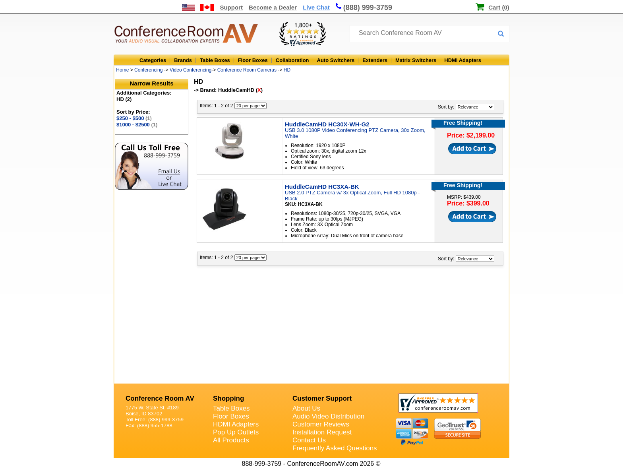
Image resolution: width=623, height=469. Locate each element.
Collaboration (292, 60)
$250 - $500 (134, 118)
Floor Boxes (253, 60)
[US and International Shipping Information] (198, 7)
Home (122, 70)
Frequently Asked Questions (334, 448)
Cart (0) (498, 7)
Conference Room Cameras (247, 70)
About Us (306, 408)
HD (287, 70)
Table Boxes (215, 60)
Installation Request (322, 432)
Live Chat (316, 7)
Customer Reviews (320, 424)
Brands (183, 60)
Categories (152, 60)
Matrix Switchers (415, 60)
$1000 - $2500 (136, 125)
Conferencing (148, 70)
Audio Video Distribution (328, 416)
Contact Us (309, 440)
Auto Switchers (336, 60)
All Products (231, 440)
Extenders (374, 60)
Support (231, 7)
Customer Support (322, 398)
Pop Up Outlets (236, 432)
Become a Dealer (273, 7)
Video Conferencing (190, 70)
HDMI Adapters (462, 60)
